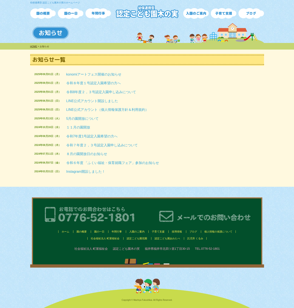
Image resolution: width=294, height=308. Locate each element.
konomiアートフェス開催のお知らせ (94, 74)
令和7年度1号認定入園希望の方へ (92, 136)
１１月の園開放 (78, 127)
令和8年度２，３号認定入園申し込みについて (101, 92)
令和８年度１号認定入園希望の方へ (93, 83)
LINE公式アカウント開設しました (92, 101)
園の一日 (99, 231)
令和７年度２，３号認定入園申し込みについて (102, 145)
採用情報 (177, 231)
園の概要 (82, 231)
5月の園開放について (82, 118)
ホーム (65, 231)
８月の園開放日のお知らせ (86, 154)
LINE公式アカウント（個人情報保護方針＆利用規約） (107, 109)
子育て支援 (158, 231)
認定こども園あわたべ (167, 238)
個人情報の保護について (218, 231)
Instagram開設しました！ (85, 171)
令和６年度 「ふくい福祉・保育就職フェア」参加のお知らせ (112, 163)
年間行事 (117, 231)
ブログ (193, 231)
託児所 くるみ (195, 238)
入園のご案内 (137, 231)
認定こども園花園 (137, 238)
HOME (33, 46)
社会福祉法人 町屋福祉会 (105, 238)
